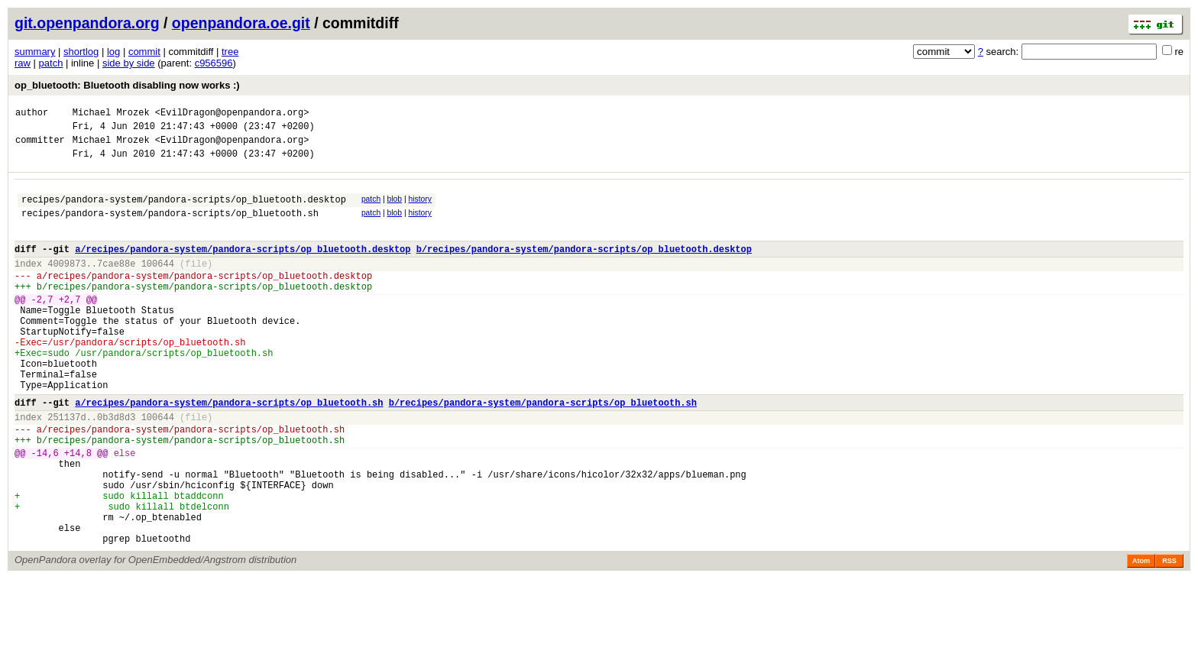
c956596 (214, 63)
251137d (66, 467)
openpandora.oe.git (241, 23)
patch (51, 63)
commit (144, 51)
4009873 (66, 283)
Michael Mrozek (111, 114)
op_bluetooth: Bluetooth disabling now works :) (127, 85)
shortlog (81, 51)
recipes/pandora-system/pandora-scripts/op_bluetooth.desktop (183, 210)
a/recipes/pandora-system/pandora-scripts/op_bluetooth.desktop (242, 267)
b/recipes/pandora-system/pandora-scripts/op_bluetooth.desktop (584, 267)
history (419, 208)
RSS (1169, 636)
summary (35, 51)
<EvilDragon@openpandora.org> (232, 114)
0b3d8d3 (116, 467)
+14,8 (78, 509)
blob (395, 208)
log (113, 51)
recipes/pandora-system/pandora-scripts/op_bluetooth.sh (170, 226)
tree (230, 51)
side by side (128, 63)
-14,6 (45, 509)
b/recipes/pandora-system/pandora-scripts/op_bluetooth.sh (543, 450)
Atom (1141, 636)
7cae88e (116, 283)
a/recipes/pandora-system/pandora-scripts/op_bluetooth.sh (229, 450)
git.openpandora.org (87, 23)
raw (23, 63)
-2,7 (42, 326)
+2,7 (70, 326)
